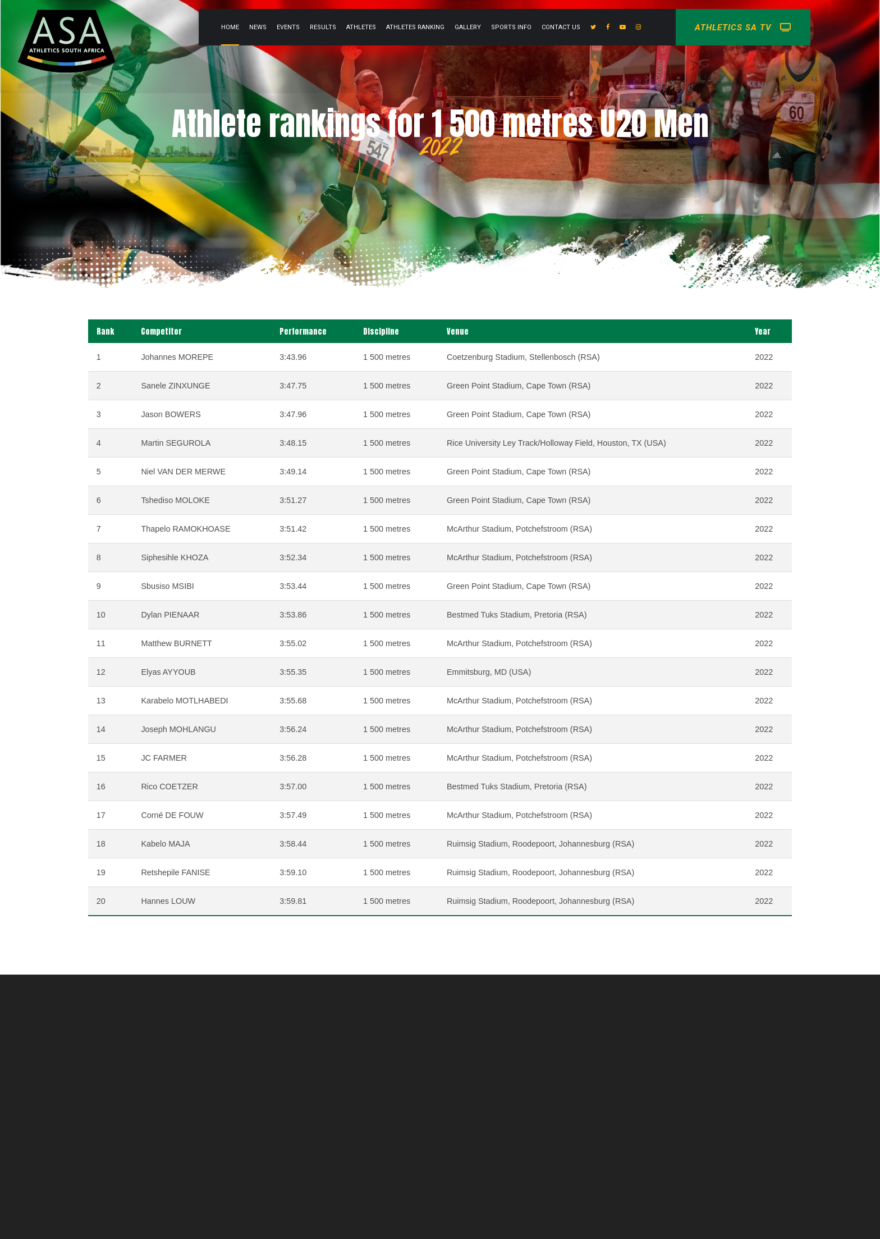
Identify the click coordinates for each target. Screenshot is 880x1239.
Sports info (563, 27)
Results (375, 27)
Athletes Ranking (467, 27)
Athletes (413, 27)
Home (282, 27)
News (310, 27)
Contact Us (613, 27)
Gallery (520, 27)
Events (340, 27)
